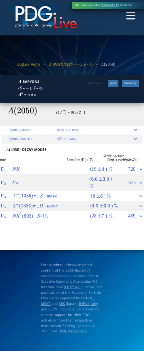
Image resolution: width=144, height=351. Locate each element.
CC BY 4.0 (72, 286)
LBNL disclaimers (72, 330)
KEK (62, 303)
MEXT (45, 303)
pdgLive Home (28, 64)
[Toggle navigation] (131, 16)
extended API (110, 5)
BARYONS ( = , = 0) (71, 64)
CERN (52, 309)
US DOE (87, 298)
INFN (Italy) (88, 303)
